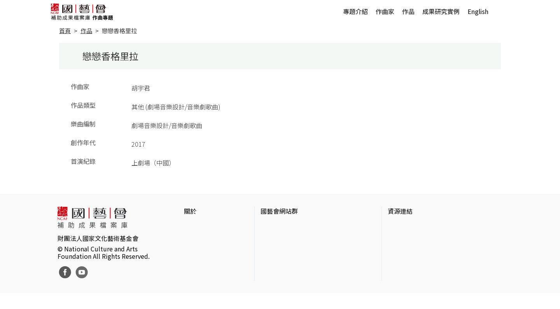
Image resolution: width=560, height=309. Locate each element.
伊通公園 (400, 239)
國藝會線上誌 (279, 239)
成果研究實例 (441, 11)
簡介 (190, 226)
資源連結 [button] (400, 211)
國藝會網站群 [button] (279, 211)
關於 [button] (190, 211)
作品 (408, 11)
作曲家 (385, 11)
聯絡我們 (196, 251)
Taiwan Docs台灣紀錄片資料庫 (430, 288)
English (477, 11)
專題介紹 (355, 11)
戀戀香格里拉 (119, 30)
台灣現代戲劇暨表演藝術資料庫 (431, 276)
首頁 (65, 30)
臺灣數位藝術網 (409, 251)
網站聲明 (196, 239)
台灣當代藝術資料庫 (416, 226)
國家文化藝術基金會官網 (295, 226)
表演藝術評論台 (282, 251)
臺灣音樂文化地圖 (413, 264)
